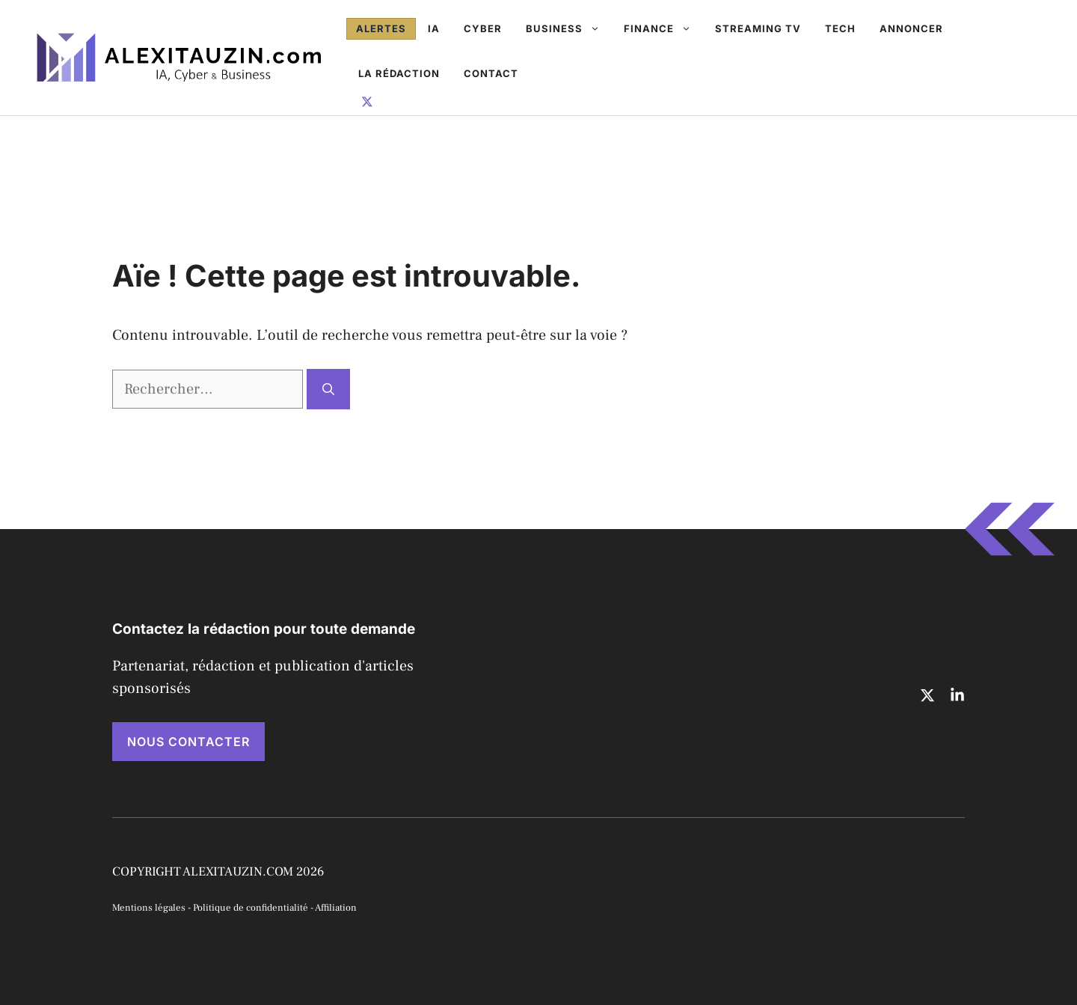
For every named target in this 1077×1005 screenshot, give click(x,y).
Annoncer (911, 28)
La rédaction (399, 73)
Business (569, 28)
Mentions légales (148, 908)
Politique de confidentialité (250, 908)
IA (434, 28)
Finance (663, 28)
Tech (840, 28)
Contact (491, 73)
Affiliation (336, 908)
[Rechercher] (328, 389)
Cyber (483, 28)
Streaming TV (758, 28)
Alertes (381, 28)
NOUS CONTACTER (188, 741)
